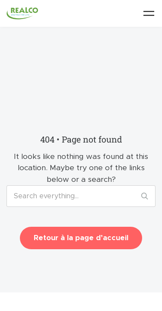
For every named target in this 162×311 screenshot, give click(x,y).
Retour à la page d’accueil (81, 238)
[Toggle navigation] (148, 13)
